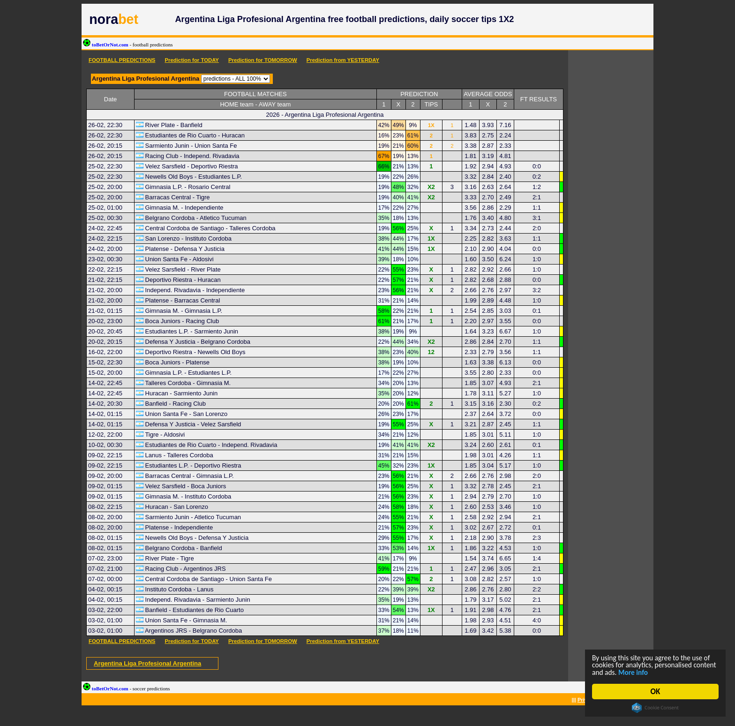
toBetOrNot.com (128, 44)
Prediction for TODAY (192, 60)
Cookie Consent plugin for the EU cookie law (655, 708)
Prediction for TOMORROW (262, 60)
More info (664, 672)
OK (655, 691)
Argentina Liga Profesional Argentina (147, 663)
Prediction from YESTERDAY (343, 60)
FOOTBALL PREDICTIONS (122, 60)
